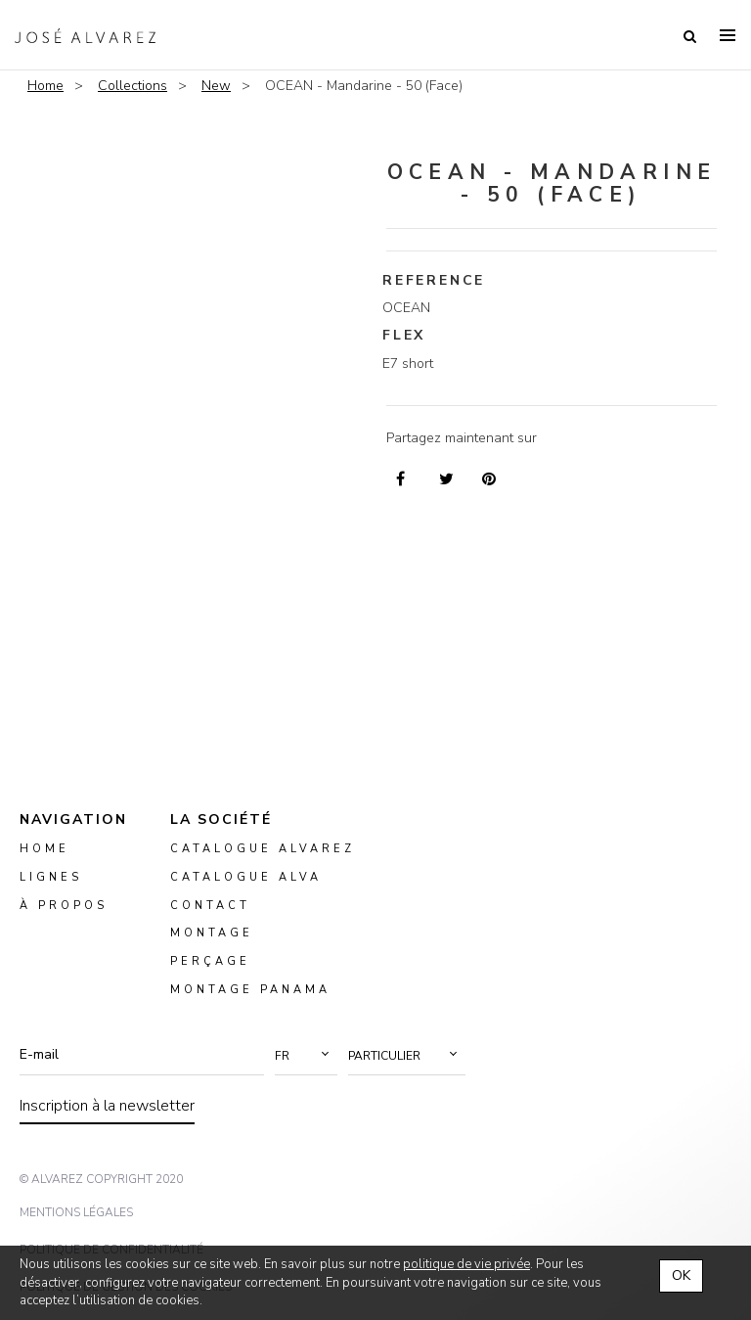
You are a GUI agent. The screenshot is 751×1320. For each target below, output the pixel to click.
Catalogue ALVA (246, 876)
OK (681, 1275)
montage (211, 933)
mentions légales (76, 1212)
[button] (306, 1055)
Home (45, 85)
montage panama (250, 989)
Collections (132, 85)
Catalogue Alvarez (262, 849)
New (216, 85)
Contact (210, 904)
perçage (210, 961)
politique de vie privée (466, 1264)
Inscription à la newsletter (107, 1105)
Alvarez (85, 35)
